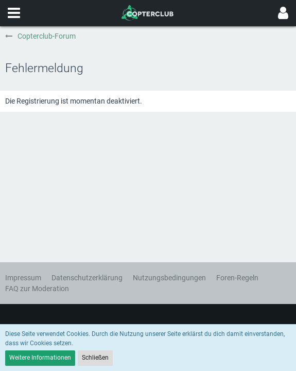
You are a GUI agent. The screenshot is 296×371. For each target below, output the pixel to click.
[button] (14, 13)
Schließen (95, 357)
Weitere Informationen (40, 357)
